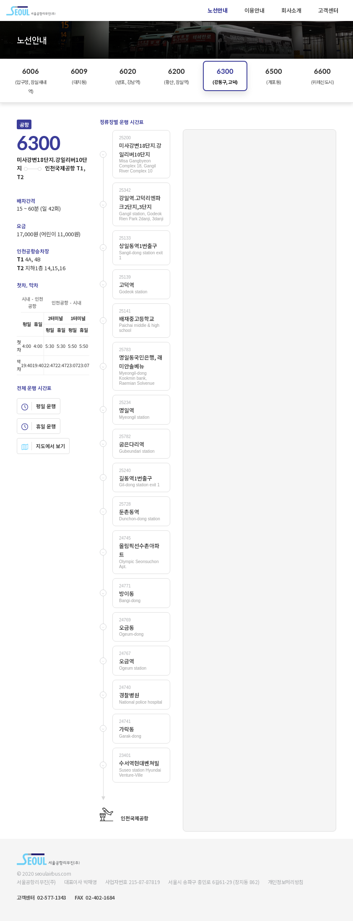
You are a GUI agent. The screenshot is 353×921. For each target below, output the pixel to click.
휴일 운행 (38, 426)
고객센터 (328, 10)
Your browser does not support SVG (259, 480)
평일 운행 (38, 406)
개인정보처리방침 (286, 881)
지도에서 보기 (43, 446)
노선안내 (218, 10)
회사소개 (291, 10)
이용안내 (254, 10)
